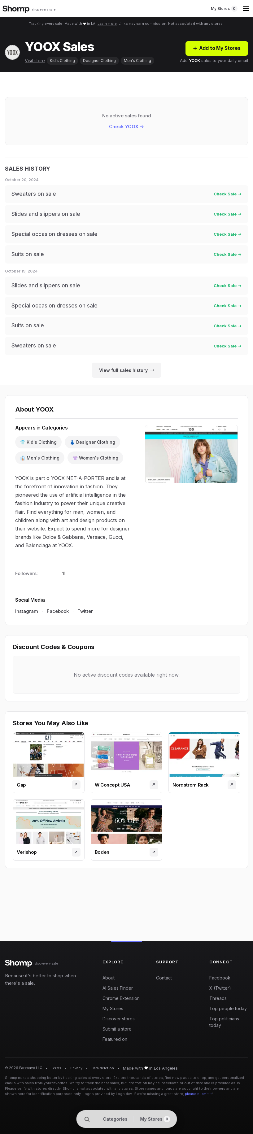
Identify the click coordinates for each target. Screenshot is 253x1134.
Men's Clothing (137, 60)
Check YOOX (126, 126)
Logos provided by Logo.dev (107, 1094)
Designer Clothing (99, 60)
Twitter (85, 614)
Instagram (26, 614)
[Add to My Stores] (216, 48)
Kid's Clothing (62, 60)
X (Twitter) (220, 988)
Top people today (228, 1008)
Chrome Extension (121, 998)
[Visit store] (76, 787)
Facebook (58, 614)
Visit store (35, 60)
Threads (218, 998)
